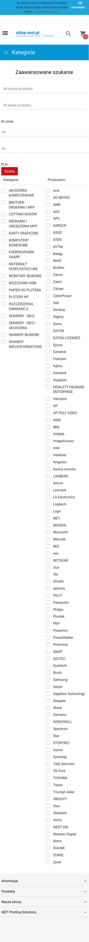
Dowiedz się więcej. (46, 11)
